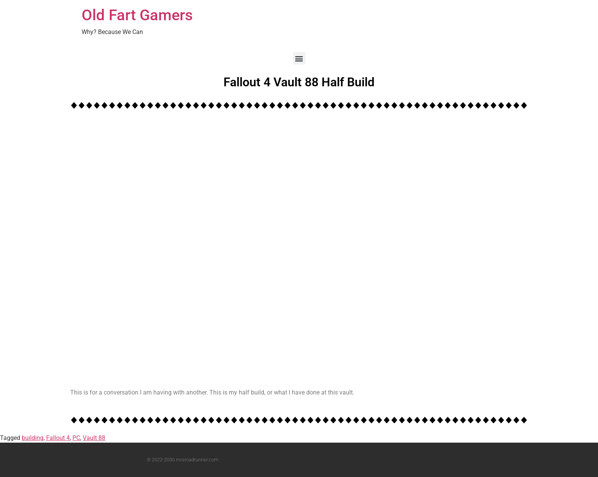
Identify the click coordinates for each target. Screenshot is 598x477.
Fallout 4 (58, 437)
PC (76, 437)
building (32, 437)
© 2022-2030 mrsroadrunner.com (183, 459)
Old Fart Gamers (137, 15)
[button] (299, 58)
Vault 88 (94, 437)
